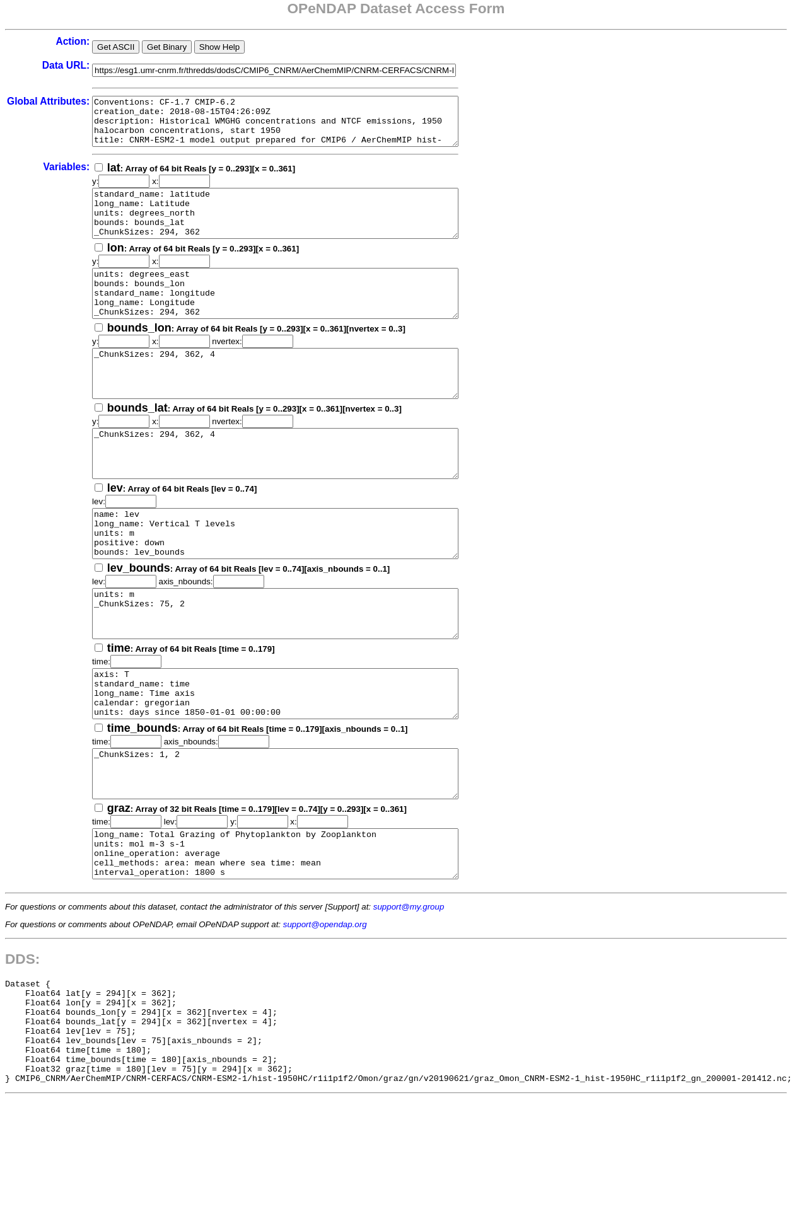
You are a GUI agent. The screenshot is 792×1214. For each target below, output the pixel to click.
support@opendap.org (325, 1019)
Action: (72, 41)
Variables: (66, 176)
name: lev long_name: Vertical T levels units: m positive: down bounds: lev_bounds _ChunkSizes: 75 (297, 585)
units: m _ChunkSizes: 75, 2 (297, 675)
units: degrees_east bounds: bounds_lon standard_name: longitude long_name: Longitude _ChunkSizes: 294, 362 (297, 317)
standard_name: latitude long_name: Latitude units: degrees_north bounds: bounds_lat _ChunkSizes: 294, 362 (297, 227)
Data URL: (66, 65)
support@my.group (409, 1001)
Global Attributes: (48, 101)
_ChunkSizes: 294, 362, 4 (297, 406)
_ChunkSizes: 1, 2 (297, 854)
